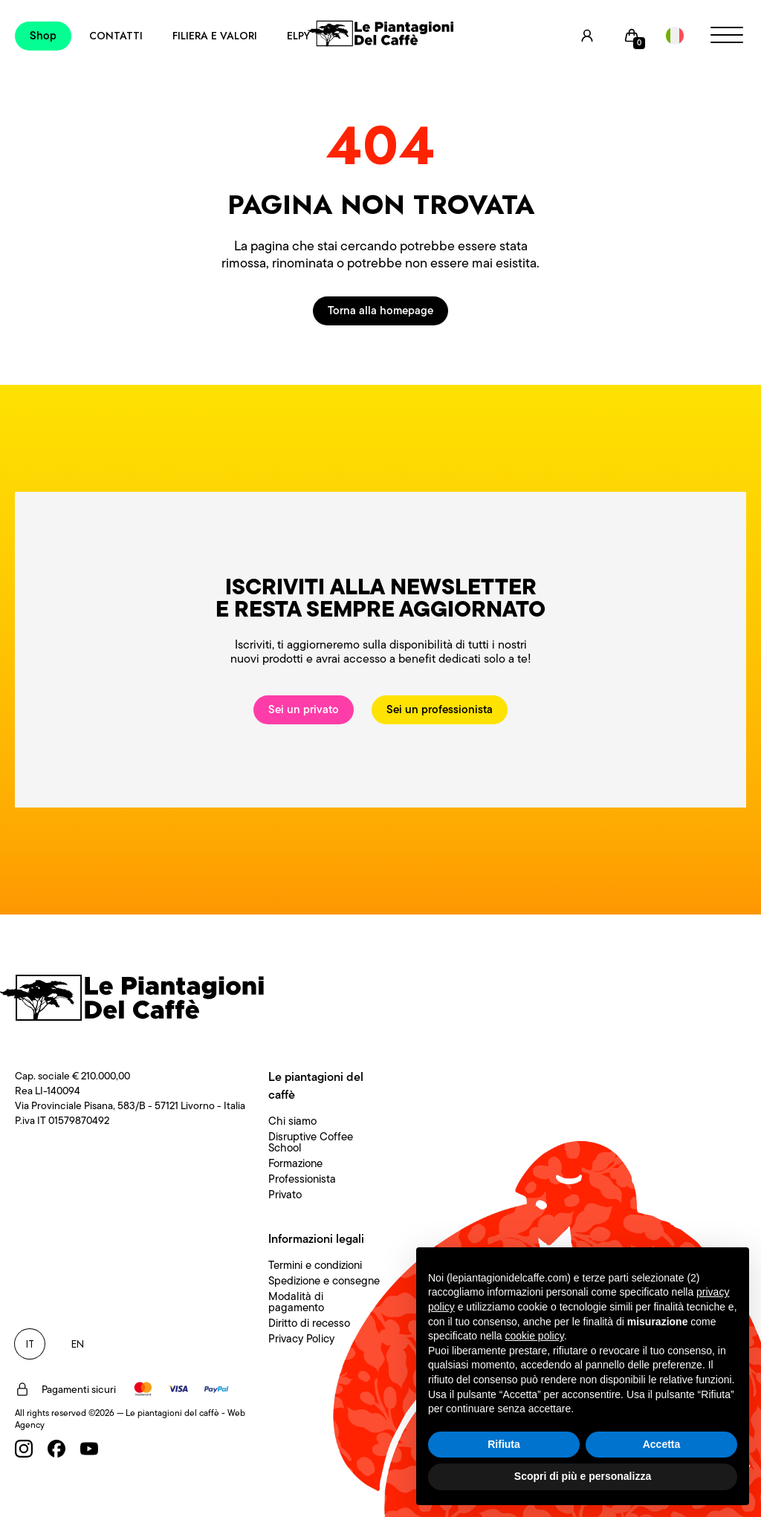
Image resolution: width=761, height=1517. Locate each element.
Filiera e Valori (214, 35)
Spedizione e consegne (324, 1281)
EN (77, 1343)
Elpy (298, 35)
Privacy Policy (301, 1339)
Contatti (116, 35)
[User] (587, 35)
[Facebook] (56, 1449)
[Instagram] (24, 1449)
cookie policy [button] (534, 1336)
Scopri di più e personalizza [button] (582, 1476)
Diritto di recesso (309, 1323)
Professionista (302, 1179)
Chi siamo (292, 1121)
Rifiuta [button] (504, 1444)
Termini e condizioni (315, 1265)
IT (30, 1343)
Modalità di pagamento (296, 1302)
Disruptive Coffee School (310, 1142)
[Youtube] (89, 1449)
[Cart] (631, 35)
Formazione (295, 1163)
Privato (285, 1194)
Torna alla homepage (380, 310)
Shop (43, 35)
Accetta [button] (662, 1444)
